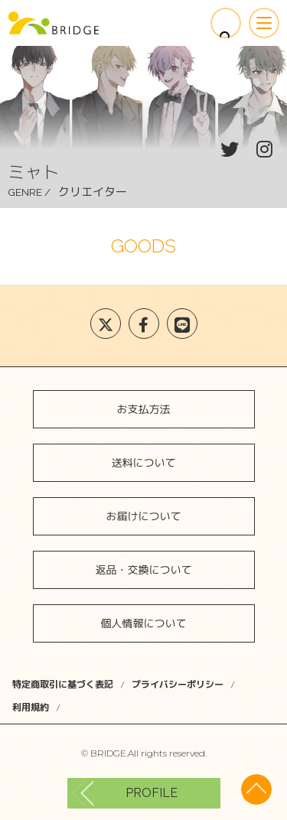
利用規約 (30, 707)
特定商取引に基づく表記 (62, 684)
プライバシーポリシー (177, 684)
